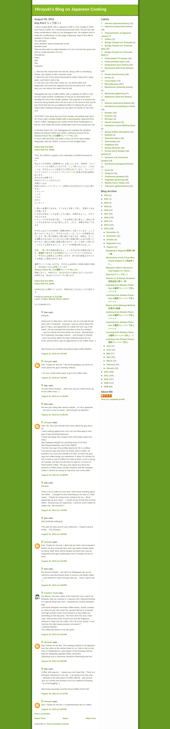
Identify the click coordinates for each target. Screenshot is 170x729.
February (110, 364)
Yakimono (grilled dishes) (117, 186)
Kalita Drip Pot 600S (43, 147)
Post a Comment (42, 714)
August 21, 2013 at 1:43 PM (54, 510)
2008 (106, 386)
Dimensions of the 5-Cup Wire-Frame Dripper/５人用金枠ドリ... (120, 260)
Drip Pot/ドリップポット (117, 274)
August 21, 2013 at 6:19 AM (54, 353)
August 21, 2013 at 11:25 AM (54, 396)
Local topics (110, 81)
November (111, 236)
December (111, 232)
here (77, 30)
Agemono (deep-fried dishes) (118, 26)
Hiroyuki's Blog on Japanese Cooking (71, 9)
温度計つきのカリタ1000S (50, 253)
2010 (106, 379)
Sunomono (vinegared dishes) (119, 164)
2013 (106, 228)
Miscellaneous (111, 84)
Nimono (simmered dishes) (117, 103)
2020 (106, 203)
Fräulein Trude (51, 593)
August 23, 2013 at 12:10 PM (54, 693)
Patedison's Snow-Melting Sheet (120, 125)
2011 (106, 375)
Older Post (91, 718)
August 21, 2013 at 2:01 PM (54, 561)
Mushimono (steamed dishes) (119, 87)
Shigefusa (109, 144)
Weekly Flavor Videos (59, 299)
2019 (106, 206)
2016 (106, 217)
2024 (106, 195)
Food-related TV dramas (116, 58)
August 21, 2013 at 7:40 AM (54, 378)
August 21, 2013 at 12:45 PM (54, 475)
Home (65, 718)
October (110, 239)
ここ (70, 166)
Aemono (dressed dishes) (117, 23)
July (108, 346)
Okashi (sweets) (112, 122)
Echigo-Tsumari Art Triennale (118, 42)
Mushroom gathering (114, 93)
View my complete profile (113, 399)
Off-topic (109, 119)
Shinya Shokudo (112, 148)
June (109, 350)
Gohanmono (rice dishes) (117, 65)
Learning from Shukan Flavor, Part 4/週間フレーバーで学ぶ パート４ (121, 315)
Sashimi (108, 135)
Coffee (44, 299)
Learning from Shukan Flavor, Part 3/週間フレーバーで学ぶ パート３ (121, 325)
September (111, 243)
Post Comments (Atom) (58, 724)
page (64, 35)
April (108, 357)
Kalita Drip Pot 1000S (44, 150)
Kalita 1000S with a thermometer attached (69, 119)
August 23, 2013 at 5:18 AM (54, 634)
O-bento (108, 116)
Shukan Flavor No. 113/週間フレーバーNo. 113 (55, 136)
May (108, 353)
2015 (106, 221)
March (109, 361)
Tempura (109, 173)
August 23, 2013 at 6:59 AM (54, 661)
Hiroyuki (48, 361)
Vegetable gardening (114, 180)
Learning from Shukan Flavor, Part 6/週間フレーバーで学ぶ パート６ (121, 288)
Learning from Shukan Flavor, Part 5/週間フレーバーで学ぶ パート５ (121, 298)
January (110, 368)
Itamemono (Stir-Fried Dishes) (119, 68)
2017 (106, 214)
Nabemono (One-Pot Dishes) (118, 97)
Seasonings (110, 141)
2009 (106, 383)
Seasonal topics (112, 138)
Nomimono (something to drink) (120, 106)
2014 (106, 225)
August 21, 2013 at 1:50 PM (54, 534)
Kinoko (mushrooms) (115, 74)
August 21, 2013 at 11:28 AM (54, 415)
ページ (71, 172)
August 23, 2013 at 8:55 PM (54, 709)
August (110, 247)
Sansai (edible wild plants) (117, 132)
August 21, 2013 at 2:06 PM (54, 585)
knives (108, 77)
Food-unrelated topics (115, 61)
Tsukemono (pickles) (114, 176)
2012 (106, 372)
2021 (106, 199)
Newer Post (39, 718)
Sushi (107, 170)
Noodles (109, 113)
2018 (106, 210)
